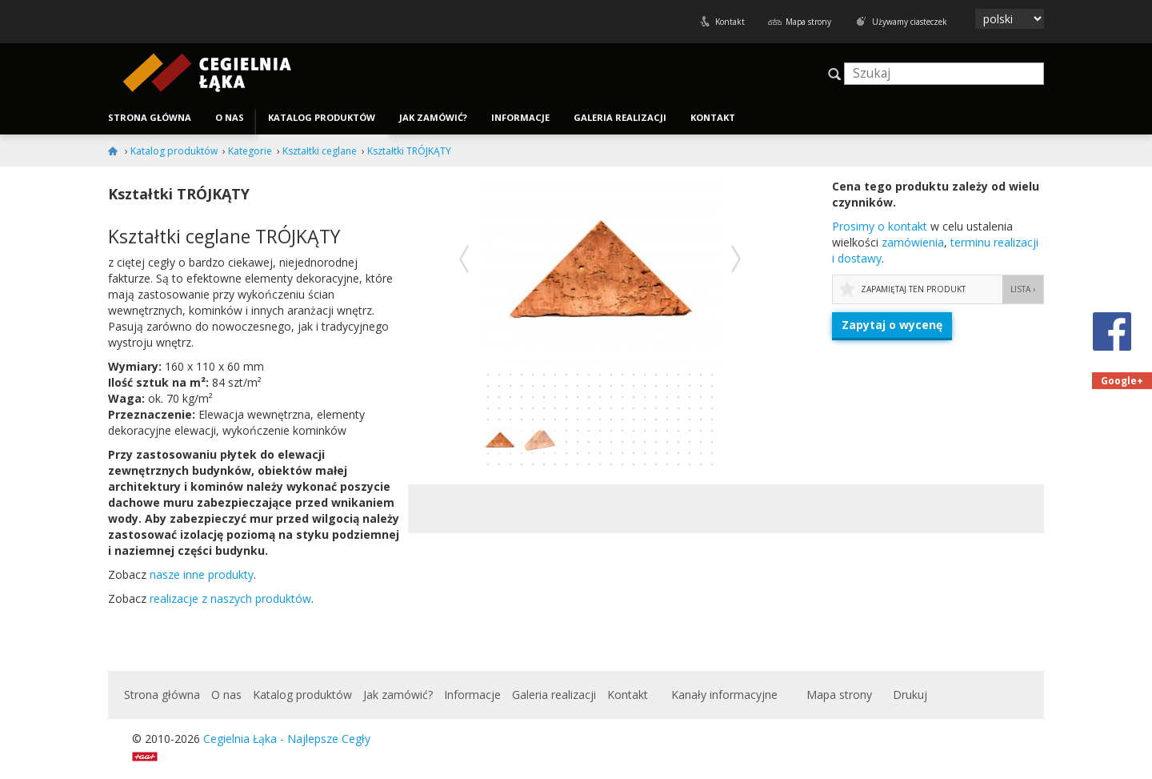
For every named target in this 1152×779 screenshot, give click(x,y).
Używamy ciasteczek (909, 21)
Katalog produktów (321, 117)
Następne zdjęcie (736, 259)
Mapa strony (808, 21)
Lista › (1022, 289)
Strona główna (149, 117)
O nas (229, 117)
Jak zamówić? (433, 117)
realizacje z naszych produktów (230, 598)
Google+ (1122, 380)
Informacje (520, 117)
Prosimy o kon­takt (879, 226)
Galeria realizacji (620, 117)
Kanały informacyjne (724, 694)
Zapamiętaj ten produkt (913, 289)
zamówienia (913, 242)
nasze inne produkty (202, 574)
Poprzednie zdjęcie (464, 259)
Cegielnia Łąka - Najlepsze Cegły (286, 738)
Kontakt (730, 21)
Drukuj (910, 694)
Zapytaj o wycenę (892, 324)
